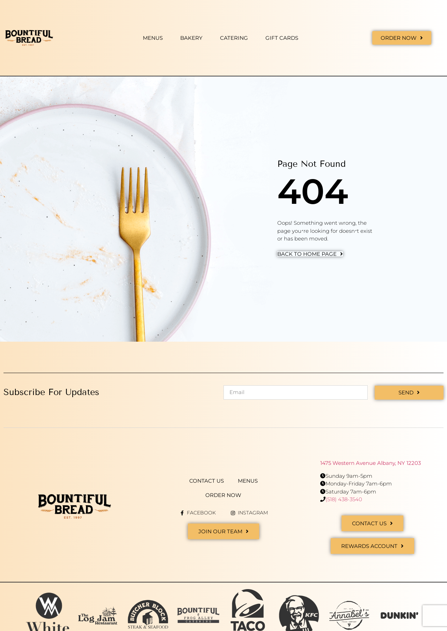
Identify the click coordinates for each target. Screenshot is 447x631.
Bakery (191, 38)
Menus (153, 38)
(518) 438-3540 (343, 499)
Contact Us (206, 480)
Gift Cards (281, 38)
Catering (234, 38)
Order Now (223, 495)
